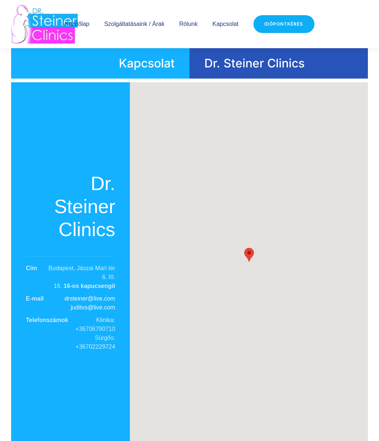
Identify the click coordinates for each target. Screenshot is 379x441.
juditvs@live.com (93, 307)
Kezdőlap (77, 24)
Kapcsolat (225, 24)
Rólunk (188, 24)
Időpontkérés (283, 24)
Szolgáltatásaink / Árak (134, 24)
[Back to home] (44, 24)
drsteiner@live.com (89, 298)
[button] (249, 255)
